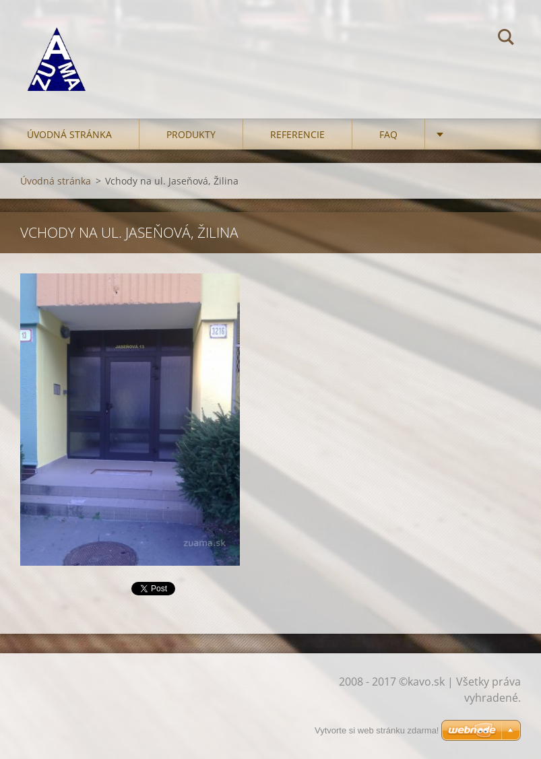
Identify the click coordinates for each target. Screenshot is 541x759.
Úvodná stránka (69, 134)
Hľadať (506, 39)
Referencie (297, 134)
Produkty (191, 134)
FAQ (388, 134)
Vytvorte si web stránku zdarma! (377, 730)
